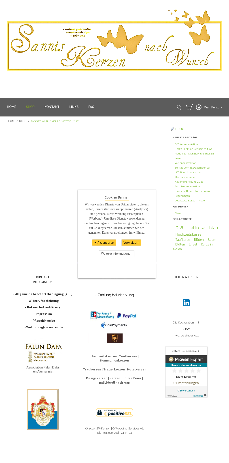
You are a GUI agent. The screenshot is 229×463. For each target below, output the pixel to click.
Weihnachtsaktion (185, 163)
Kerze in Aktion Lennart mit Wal (194, 149)
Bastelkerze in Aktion (187, 186)
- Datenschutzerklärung (43, 307)
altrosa (198, 228)
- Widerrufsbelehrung (43, 301)
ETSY (186, 329)
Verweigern (131, 242)
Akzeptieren (105, 242)
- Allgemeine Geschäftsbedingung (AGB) (42, 294)
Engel (193, 244)
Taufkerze (182, 240)
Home (11, 121)
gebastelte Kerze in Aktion (190, 200)
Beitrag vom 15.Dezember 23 (192, 167)
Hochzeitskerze (188, 234)
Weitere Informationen (116, 254)
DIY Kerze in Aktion (186, 144)
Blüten (199, 240)
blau (181, 227)
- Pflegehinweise (42, 321)
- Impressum (43, 314)
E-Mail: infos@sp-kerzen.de (43, 327)
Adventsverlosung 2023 (189, 182)
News (178, 213)
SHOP (30, 107)
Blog (22, 121)
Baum (212, 240)
